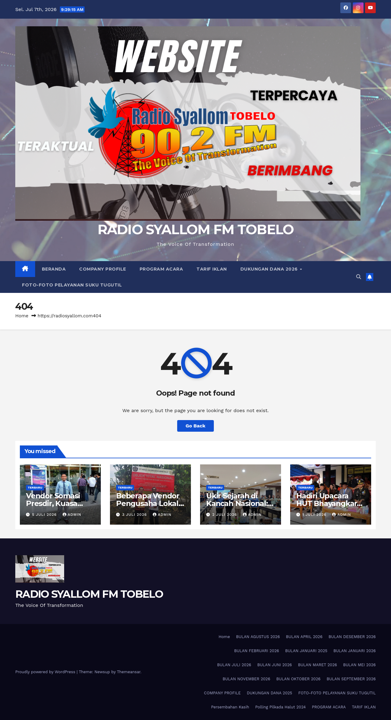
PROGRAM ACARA (161, 269)
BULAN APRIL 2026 (304, 636)
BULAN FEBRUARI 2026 (256, 650)
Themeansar (129, 672)
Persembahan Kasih (230, 707)
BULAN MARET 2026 (317, 665)
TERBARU (35, 487)
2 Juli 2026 (225, 514)
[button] (358, 277)
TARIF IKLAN (211, 269)
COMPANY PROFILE (102, 269)
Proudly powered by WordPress (46, 672)
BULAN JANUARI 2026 (355, 650)
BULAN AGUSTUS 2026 (258, 636)
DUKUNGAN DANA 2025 (269, 693)
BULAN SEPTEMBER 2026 (351, 679)
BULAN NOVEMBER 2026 (246, 679)
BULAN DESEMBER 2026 (352, 636)
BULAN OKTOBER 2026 (298, 679)
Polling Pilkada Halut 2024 (280, 707)
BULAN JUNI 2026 (274, 665)
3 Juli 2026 (135, 514)
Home (21, 316)
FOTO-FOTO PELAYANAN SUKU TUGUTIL (72, 285)
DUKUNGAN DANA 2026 (269, 269)
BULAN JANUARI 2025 (306, 650)
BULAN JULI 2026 (234, 665)
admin (72, 514)
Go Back (196, 426)
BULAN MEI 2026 (359, 665)
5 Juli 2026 (45, 514)
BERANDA (54, 269)
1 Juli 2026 (315, 514)
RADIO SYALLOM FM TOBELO (195, 229)
